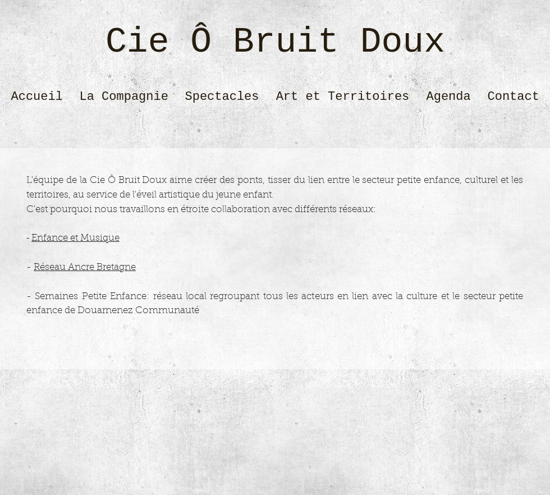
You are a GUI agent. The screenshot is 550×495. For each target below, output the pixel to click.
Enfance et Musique (75, 238)
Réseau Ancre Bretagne (85, 267)
